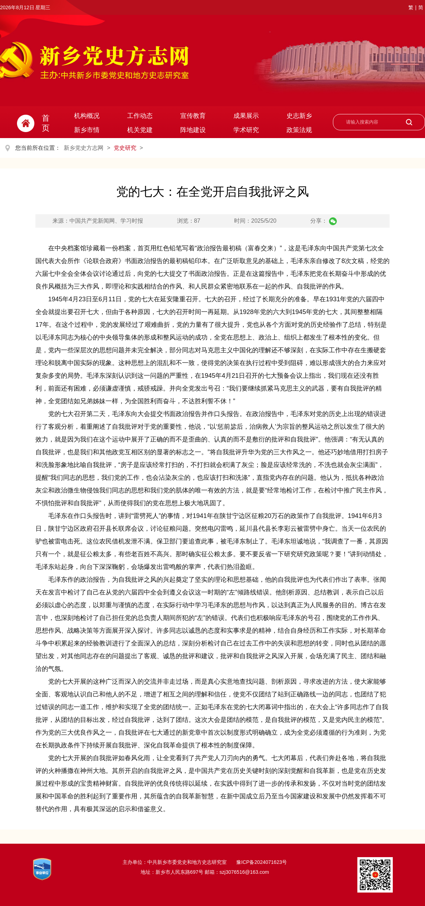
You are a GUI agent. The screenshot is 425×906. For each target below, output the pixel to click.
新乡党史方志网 (83, 148)
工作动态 (140, 115)
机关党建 (140, 129)
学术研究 (246, 129)
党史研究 (125, 148)
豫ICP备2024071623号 (261, 862)
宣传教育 (193, 115)
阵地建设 (193, 129)
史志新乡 (299, 115)
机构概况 (87, 115)
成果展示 (246, 115)
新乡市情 (87, 129)
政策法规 (299, 129)
